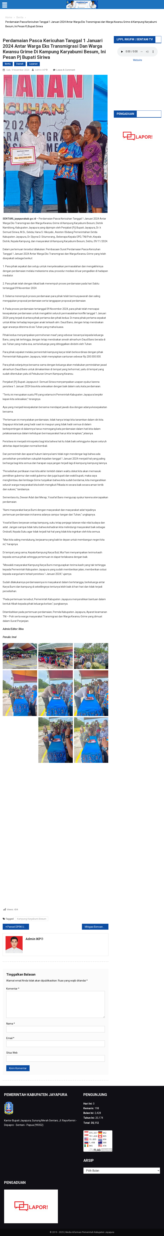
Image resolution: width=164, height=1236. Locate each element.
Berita (8, 64)
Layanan (33, 64)
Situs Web (12, 1052)
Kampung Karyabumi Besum (31, 918)
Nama (10, 1023)
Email (10, 1038)
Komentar (12, 988)
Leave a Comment (65, 70)
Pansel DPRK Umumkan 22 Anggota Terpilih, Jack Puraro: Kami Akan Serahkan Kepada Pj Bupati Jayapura (18, 926)
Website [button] (137, 60)
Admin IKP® (41, 70)
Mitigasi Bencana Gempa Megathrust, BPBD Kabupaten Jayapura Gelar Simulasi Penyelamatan (96, 926)
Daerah (19, 64)
